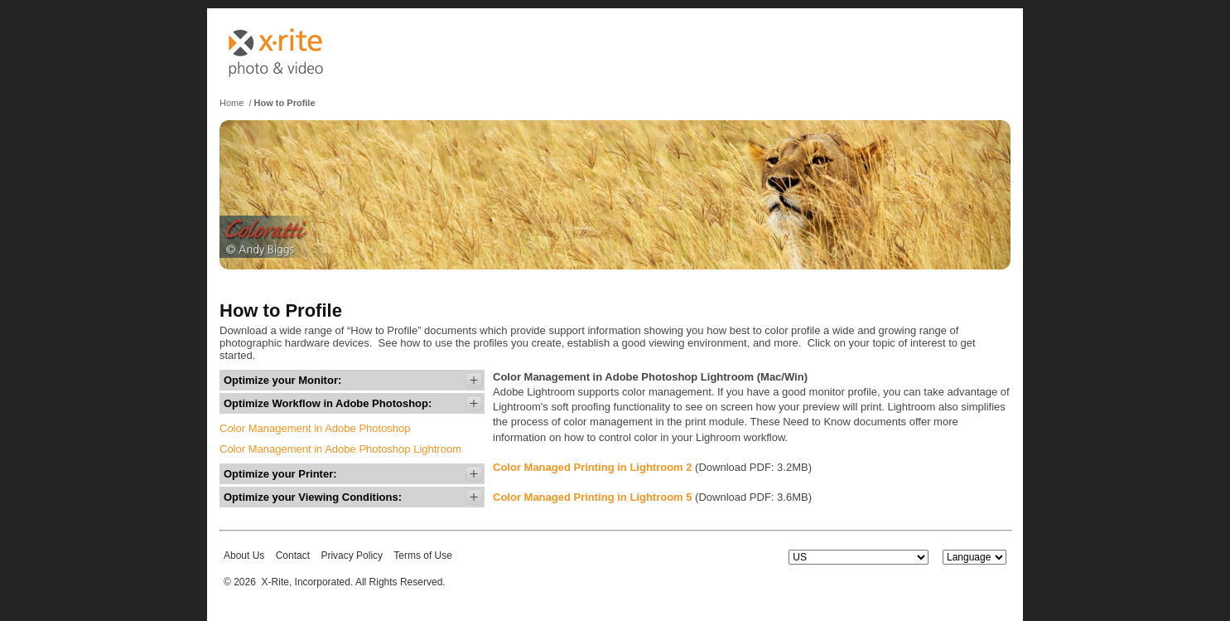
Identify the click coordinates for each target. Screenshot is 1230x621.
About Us (244, 555)
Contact (293, 555)
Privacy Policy (352, 555)
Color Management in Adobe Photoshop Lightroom (340, 449)
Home (231, 103)
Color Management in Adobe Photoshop (315, 428)
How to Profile (285, 103)
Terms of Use (422, 555)
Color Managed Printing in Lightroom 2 (592, 467)
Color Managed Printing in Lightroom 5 (592, 497)
